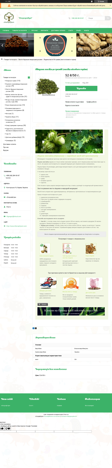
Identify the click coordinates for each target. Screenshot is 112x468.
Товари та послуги (19, 30)
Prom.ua (66, 414)
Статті (70, 30)
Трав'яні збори (10, 117)
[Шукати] (108, 18)
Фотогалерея (89, 405)
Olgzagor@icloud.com (13, 216)
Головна (6, 30)
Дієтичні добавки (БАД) (13, 137)
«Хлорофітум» (5, 405)
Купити (81, 89)
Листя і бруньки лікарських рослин (30, 59)
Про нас (34, 30)
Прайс (78, 30)
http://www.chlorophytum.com (16, 226)
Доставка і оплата (58, 30)
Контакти (44, 30)
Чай (7, 134)
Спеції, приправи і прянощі (14, 125)
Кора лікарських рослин (14, 105)
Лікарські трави (11, 81)
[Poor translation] (7, 428)
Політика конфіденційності (69, 416)
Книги (86, 30)
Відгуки (5, 150)
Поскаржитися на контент (52, 416)
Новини (59, 405)
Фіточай (8, 113)
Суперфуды (9, 140)
